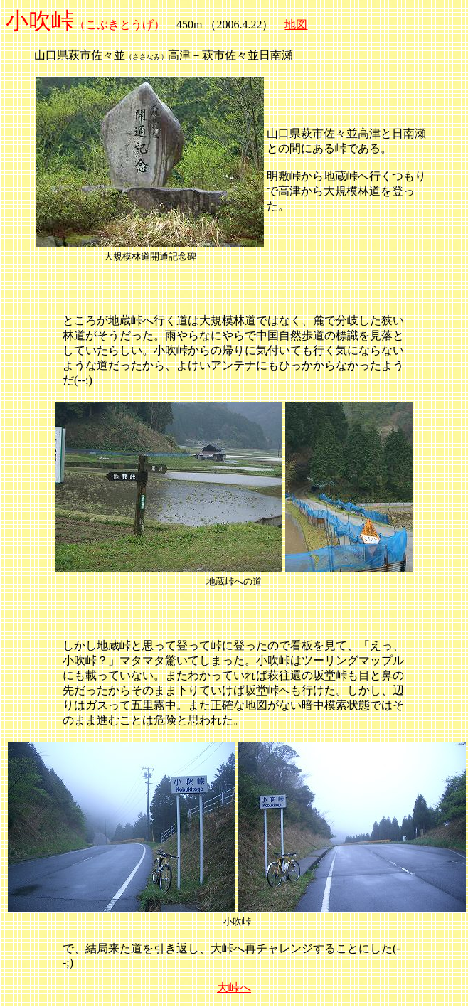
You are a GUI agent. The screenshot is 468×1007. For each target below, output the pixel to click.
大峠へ (234, 987)
